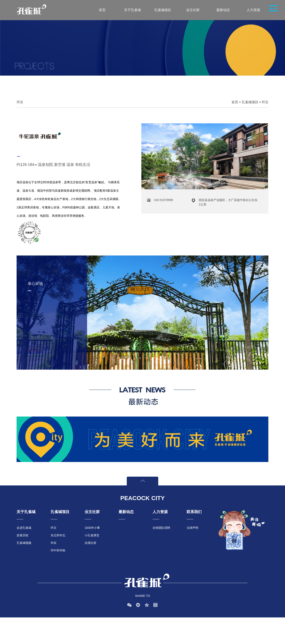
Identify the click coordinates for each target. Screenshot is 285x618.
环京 (265, 102)
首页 (234, 102)
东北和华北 (58, 535)
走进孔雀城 (24, 527)
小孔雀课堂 (92, 535)
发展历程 (22, 535)
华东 (53, 542)
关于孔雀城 (26, 512)
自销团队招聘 (161, 527)
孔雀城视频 (24, 542)
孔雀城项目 (250, 102)
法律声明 (192, 527)
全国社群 (90, 542)
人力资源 (160, 512)
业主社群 (92, 512)
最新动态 (126, 512)
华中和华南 (58, 550)
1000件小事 (92, 527)
